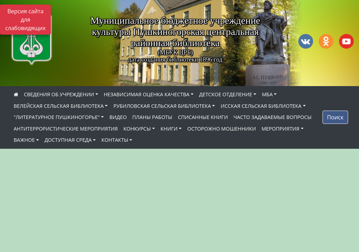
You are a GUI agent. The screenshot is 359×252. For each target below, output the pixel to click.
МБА (267, 94)
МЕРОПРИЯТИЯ (280, 128)
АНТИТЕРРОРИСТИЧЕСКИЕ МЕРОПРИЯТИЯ (66, 128)
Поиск (335, 117)
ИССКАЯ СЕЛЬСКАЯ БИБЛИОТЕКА (261, 106)
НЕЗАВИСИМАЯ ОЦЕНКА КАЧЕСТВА (146, 94)
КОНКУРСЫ (137, 128)
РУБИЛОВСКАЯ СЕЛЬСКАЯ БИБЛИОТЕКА (162, 106)
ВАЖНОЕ (24, 139)
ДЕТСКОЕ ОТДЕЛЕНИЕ (225, 94)
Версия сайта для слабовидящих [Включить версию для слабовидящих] (25, 19)
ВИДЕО (118, 117)
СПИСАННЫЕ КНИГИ (203, 117)
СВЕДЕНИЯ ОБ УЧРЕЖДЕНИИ (59, 94)
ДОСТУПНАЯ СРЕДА (68, 139)
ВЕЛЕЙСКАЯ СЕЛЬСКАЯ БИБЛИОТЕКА (59, 106)
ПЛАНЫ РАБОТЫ (152, 117)
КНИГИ (169, 128)
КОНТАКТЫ (114, 139)
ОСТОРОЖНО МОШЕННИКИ (221, 128)
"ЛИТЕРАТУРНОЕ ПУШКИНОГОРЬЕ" (57, 117)
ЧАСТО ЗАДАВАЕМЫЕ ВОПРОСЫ (272, 117)
